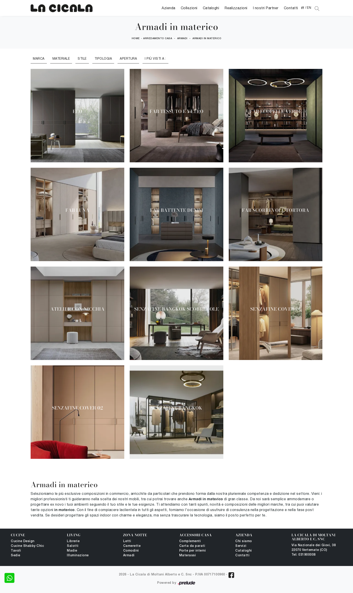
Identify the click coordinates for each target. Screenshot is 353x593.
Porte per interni (192, 550)
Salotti (73, 546)
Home (136, 38)
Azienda (168, 8)
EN (309, 7)
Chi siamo (243, 541)
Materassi (187, 555)
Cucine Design (22, 541)
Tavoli (16, 550)
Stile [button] (82, 58)
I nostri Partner (265, 8)
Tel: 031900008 (304, 554)
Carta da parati (192, 546)
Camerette (132, 546)
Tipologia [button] (103, 58)
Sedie (15, 555)
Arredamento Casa (157, 38)
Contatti (291, 8)
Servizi (241, 546)
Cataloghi (211, 8)
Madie (72, 550)
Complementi (190, 541)
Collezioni (189, 8)
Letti (127, 541)
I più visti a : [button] (155, 58)
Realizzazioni (235, 8)
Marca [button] (39, 58)
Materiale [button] (61, 58)
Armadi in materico (206, 38)
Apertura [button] (128, 58)
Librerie (73, 541)
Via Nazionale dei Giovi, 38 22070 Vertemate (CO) (314, 548)
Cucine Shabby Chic (27, 546)
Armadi (182, 38)
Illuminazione (78, 555)
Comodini (131, 550)
